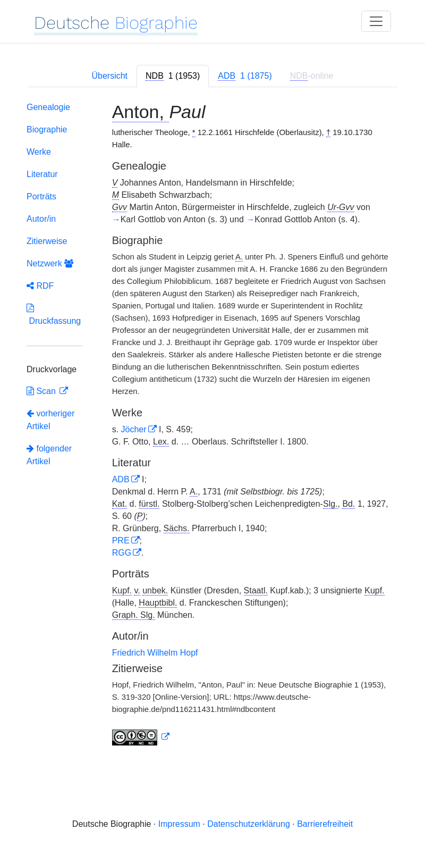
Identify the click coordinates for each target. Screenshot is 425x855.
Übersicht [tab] (109, 75)
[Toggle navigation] (376, 21)
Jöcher (134, 429)
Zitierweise (47, 241)
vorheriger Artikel (50, 420)
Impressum (179, 823)
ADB (121, 479)
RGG (121, 552)
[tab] (173, 76)
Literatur (42, 174)
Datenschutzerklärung (248, 823)
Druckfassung (54, 314)
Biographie (47, 129)
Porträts (41, 196)
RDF (40, 285)
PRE (121, 540)
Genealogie (48, 107)
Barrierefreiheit (325, 823)
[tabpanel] (212, 426)
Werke (39, 151)
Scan (42, 391)
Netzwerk (50, 263)
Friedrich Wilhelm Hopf (155, 652)
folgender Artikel (49, 455)
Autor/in (41, 218)
